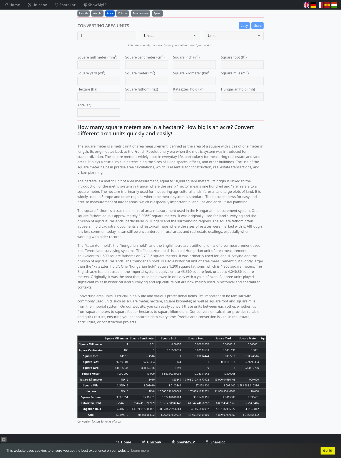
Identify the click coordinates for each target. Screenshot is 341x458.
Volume (122, 13)
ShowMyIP (95, 4)
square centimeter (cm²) (145, 57)
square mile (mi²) (235, 73)
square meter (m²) (140, 73)
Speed (157, 13)
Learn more (140, 450)
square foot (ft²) (234, 57)
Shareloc (215, 442)
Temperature (141, 13)
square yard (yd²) (91, 73)
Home (12, 4)
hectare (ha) (87, 89)
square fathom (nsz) (141, 89)
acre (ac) (84, 105)
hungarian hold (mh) (238, 89)
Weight (97, 13)
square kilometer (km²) (192, 73)
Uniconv (37, 4)
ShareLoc (65, 4)
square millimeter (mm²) (97, 57)
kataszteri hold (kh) (188, 89)
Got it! (327, 450)
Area (110, 13)
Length (83, 13)
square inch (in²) (186, 57)
